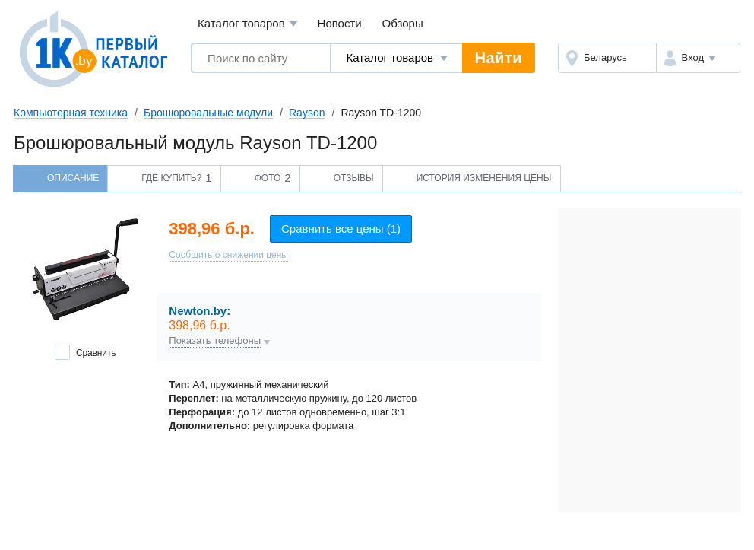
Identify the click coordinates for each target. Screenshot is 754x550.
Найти (498, 57)
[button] (698, 57)
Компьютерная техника (71, 113)
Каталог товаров (247, 24)
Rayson (307, 113)
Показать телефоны (215, 340)
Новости (340, 23)
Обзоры (402, 23)
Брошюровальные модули (208, 113)
